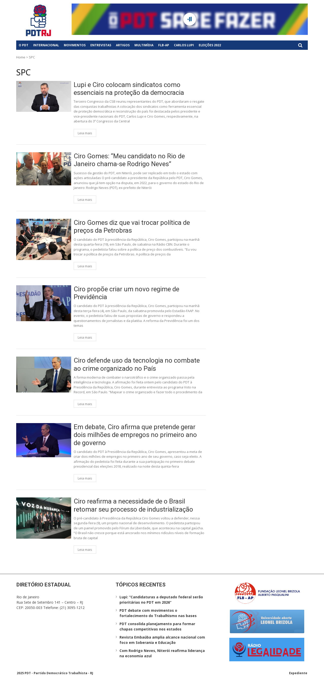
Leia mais (85, 133)
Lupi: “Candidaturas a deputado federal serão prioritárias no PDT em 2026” (161, 600)
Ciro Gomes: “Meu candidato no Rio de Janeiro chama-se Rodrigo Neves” (129, 160)
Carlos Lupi (184, 45)
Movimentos (75, 45)
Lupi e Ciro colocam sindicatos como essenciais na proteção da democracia (129, 88)
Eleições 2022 (210, 45)
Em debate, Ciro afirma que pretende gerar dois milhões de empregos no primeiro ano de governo (135, 434)
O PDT (23, 45)
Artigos (123, 45)
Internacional (46, 45)
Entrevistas (100, 45)
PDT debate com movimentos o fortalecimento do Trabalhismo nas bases (158, 613)
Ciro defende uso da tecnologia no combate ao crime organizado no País (137, 364)
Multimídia (143, 45)
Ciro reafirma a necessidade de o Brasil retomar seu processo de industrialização (133, 505)
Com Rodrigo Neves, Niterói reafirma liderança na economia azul (162, 653)
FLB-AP (163, 45)
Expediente (298, 673)
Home (20, 57)
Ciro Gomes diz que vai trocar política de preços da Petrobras (132, 226)
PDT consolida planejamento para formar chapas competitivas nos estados (157, 626)
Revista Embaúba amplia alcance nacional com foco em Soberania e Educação (162, 640)
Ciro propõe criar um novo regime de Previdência (126, 293)
